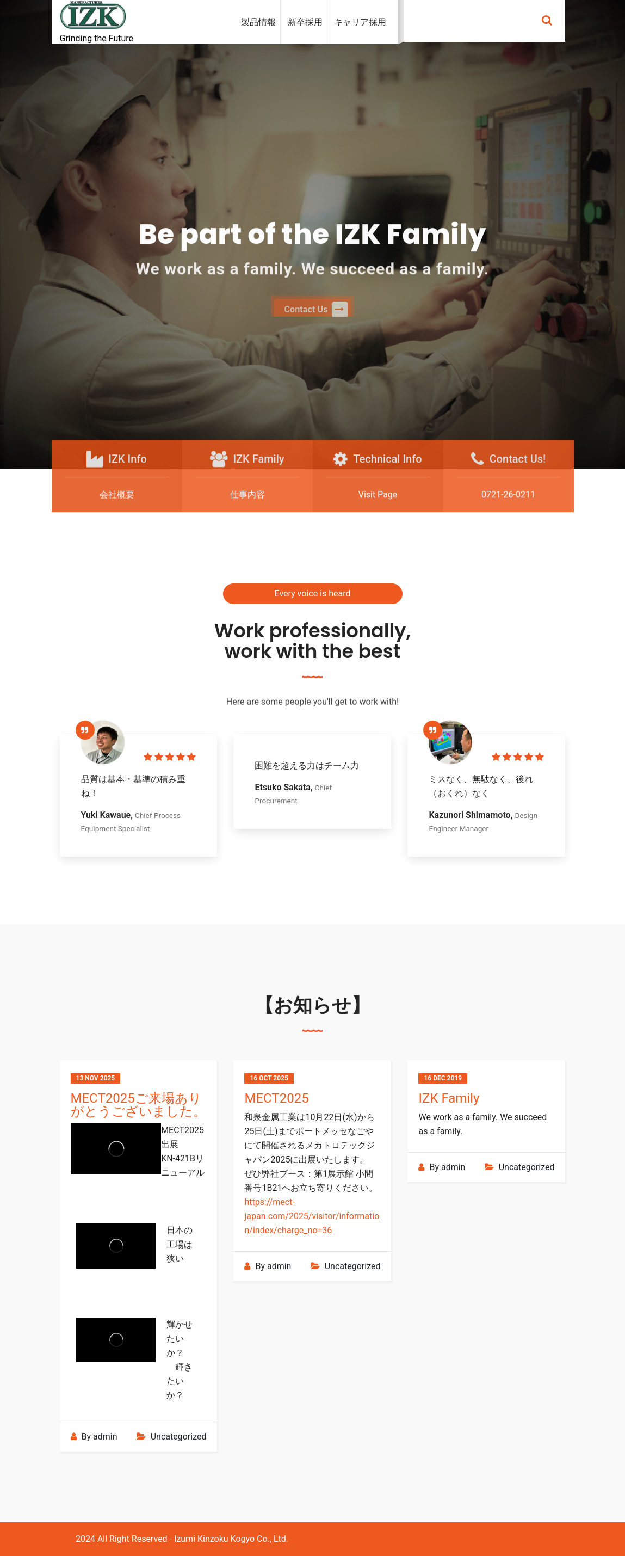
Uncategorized (179, 1436)
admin (105, 1436)
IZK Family (448, 1098)
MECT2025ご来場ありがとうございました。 (138, 1105)
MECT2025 (276, 1098)
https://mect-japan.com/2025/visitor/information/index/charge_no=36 (311, 1216)
